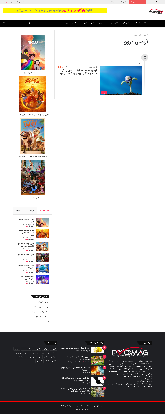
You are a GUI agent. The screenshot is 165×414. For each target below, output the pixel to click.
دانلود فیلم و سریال (71, 23)
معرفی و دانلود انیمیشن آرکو (119, 2)
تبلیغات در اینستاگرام (42, 316)
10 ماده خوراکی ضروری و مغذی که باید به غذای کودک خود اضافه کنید (75, 389)
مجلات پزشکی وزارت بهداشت (39, 312)
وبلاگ (5, 2)
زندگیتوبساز (114, 23)
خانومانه (137, 23)
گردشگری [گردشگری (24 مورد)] (39, 361)
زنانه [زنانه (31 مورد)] (32, 353)
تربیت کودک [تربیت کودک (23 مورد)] (26, 349)
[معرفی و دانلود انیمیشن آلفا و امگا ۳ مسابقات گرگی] (97, 360)
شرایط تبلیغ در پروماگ (23, 2)
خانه (34, 2)
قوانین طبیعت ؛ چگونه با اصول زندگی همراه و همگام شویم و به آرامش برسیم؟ (77, 71)
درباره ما (11, 2)
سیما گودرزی (91, 67)
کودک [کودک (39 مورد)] (47, 361)
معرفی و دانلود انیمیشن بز (32, 198)
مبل (47, 321)
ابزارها (85, 23)
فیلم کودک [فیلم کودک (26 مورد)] (31, 357)
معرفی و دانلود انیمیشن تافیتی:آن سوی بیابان (32, 156)
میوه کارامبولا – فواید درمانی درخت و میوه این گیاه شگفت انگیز (75, 349)
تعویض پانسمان (43, 302)
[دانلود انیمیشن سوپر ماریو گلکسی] (42, 279)
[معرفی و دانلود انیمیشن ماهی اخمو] (42, 268)
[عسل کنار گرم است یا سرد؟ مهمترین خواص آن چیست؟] (97, 370)
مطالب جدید (44, 210)
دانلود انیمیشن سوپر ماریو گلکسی (27, 277)
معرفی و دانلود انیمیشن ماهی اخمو (26, 266)
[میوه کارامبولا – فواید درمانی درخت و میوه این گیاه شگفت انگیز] (97, 350)
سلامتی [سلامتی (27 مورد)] (46, 357)
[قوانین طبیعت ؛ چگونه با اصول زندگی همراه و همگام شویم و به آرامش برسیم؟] (121, 80)
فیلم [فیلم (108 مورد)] (39, 357)
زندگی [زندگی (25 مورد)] (26, 353)
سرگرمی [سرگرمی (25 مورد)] (53, 357)
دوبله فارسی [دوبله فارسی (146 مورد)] (52, 353)
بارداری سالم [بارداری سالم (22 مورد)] (36, 349)
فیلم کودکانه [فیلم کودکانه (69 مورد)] (21, 357)
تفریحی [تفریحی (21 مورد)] (17, 349)
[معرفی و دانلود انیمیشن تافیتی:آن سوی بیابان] (32, 153)
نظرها (18, 210)
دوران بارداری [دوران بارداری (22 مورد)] (41, 353)
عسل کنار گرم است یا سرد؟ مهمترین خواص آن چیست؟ (75, 368)
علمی (92, 23)
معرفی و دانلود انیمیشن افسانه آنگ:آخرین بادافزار (33, 114)
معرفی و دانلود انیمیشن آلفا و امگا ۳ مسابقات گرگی (77, 358)
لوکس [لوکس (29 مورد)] (54, 361)
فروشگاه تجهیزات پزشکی (41, 307)
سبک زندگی (126, 23)
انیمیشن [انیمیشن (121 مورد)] (53, 349)
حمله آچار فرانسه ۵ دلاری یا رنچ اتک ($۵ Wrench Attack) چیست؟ (76, 379)
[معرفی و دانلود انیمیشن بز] (33, 195)
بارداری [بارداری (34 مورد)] (46, 349)
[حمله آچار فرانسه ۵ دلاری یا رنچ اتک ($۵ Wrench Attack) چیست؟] (97, 381)
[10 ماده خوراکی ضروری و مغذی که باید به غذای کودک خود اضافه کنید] (97, 392)
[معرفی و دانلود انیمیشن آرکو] (33, 69)
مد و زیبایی (102, 23)
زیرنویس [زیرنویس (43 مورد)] (18, 353)
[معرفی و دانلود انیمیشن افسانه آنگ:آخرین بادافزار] (32, 111)
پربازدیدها (30, 210)
